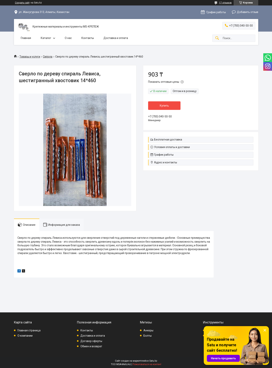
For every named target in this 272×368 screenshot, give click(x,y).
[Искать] (217, 38)
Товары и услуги (29, 56)
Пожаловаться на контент (147, 364)
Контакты (87, 38)
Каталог (46, 38)
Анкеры (148, 330)
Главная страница (29, 330)
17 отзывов (225, 2)
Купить (164, 105)
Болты (147, 335)
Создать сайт (22, 2)
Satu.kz (153, 360)
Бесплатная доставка (168, 139)
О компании (25, 335)
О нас (68, 38)
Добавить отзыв (247, 12)
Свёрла (47, 56)
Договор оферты (91, 341)
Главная (26, 38)
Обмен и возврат (91, 346)
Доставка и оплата (116, 38)
